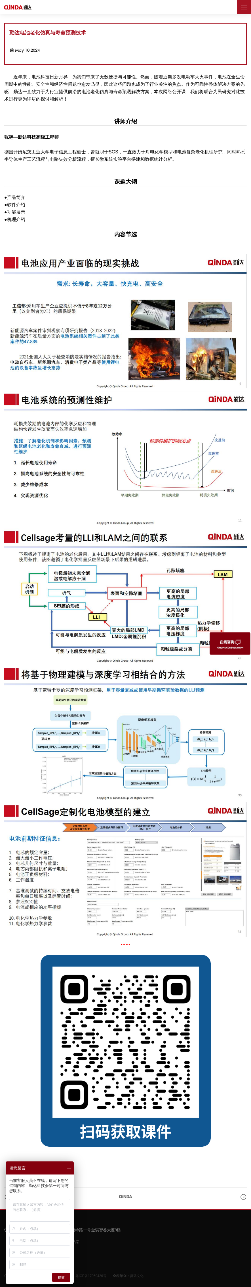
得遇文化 (137, 1276)
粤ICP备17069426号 (90, 1276)
